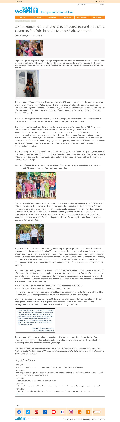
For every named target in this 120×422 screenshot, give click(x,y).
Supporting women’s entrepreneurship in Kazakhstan (36, 380)
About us (22, 17)
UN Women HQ (20, 1)
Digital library (97, 17)
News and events (82, 17)
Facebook (19, 412)
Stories (33, 21)
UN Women (36, 419)
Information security (85, 419)
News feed (79, 412)
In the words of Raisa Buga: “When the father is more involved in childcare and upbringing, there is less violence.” (58, 386)
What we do (37, 17)
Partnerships (67, 17)
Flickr (62, 412)
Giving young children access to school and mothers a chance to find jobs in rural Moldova (49, 367)
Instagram (71, 412)
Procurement (94, 419)
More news (19, 394)
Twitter (28, 412)
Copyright (29, 419)
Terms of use (66, 419)
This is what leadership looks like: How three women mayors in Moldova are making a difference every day (55, 391)
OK (88, 412)
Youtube (54, 412)
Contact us (102, 419)
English (95, 1)
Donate (97, 412)
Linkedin (45, 412)
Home (17, 21)
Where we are (52, 17)
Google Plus (36, 412)
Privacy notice (75, 419)
